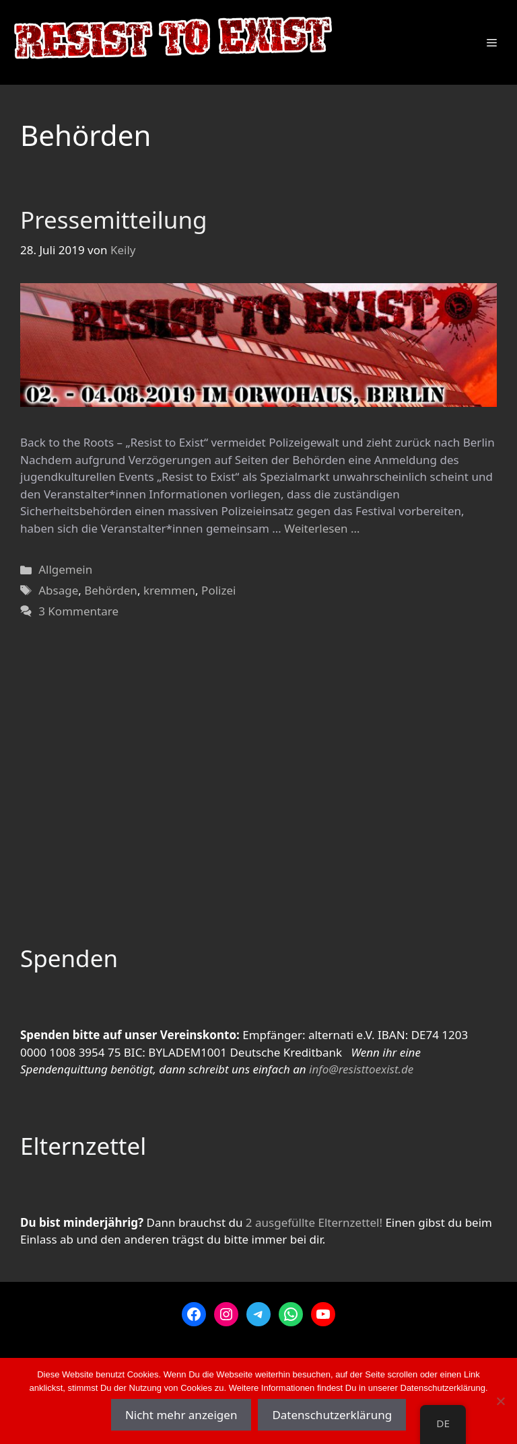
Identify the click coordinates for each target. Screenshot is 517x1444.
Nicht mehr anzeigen (181, 1414)
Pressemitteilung (113, 219)
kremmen (169, 590)
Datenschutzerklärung (332, 1414)
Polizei (218, 590)
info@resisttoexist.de (361, 1069)
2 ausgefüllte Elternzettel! (314, 1222)
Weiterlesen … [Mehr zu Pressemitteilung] (321, 528)
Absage (58, 590)
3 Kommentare (78, 611)
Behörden (110, 590)
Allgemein (65, 569)
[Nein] (500, 1401)
